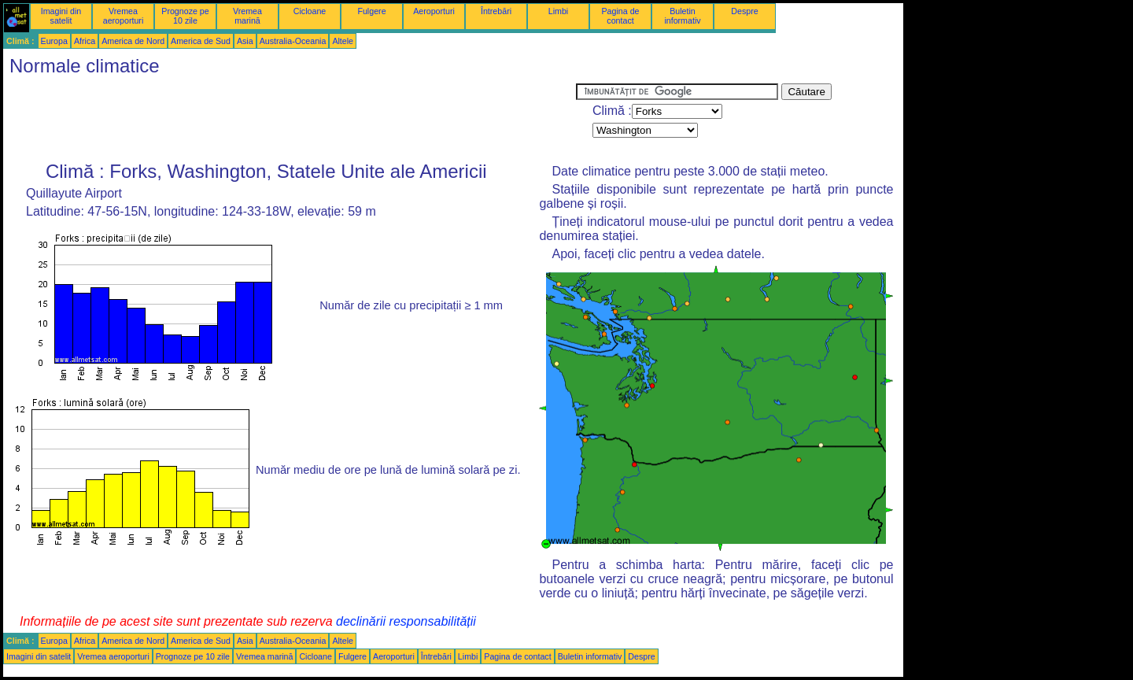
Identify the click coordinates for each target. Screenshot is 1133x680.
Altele (342, 41)
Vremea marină (247, 15)
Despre (744, 11)
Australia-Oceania (293, 41)
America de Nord (132, 41)
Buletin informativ (682, 15)
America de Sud (201, 41)
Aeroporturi (434, 11)
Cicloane (309, 11)
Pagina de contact (621, 15)
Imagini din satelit (61, 15)
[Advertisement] (289, 118)
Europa (54, 41)
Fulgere (371, 11)
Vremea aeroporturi (123, 15)
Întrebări (496, 11)
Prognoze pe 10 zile (185, 15)
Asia (245, 41)
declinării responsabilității (406, 621)
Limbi (558, 11)
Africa (84, 41)
